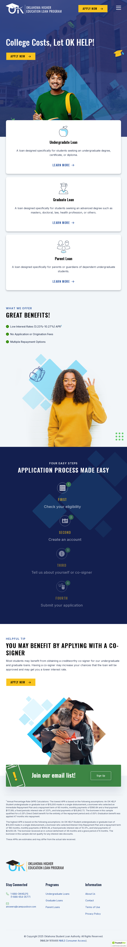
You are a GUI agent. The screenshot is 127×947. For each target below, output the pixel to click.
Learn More (64, 165)
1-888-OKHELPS (19, 893)
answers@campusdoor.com (21, 906)
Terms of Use (92, 907)
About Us (90, 893)
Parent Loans (53, 907)
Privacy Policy (93, 913)
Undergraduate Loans (57, 893)
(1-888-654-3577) (21, 896)
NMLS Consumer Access (72, 940)
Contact (89, 900)
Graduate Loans (54, 900)
